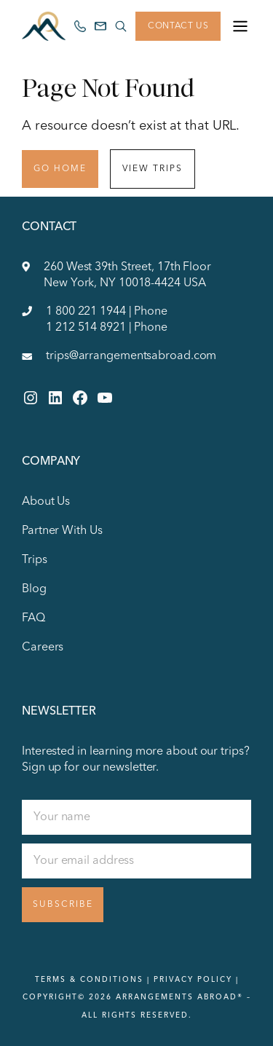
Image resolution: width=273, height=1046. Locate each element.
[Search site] (121, 26)
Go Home (60, 169)
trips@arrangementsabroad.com (131, 356)
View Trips (152, 169)
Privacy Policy (193, 979)
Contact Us (178, 26)
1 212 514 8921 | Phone (106, 328)
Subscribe (63, 904)
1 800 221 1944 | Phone (106, 312)
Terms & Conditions (89, 979)
